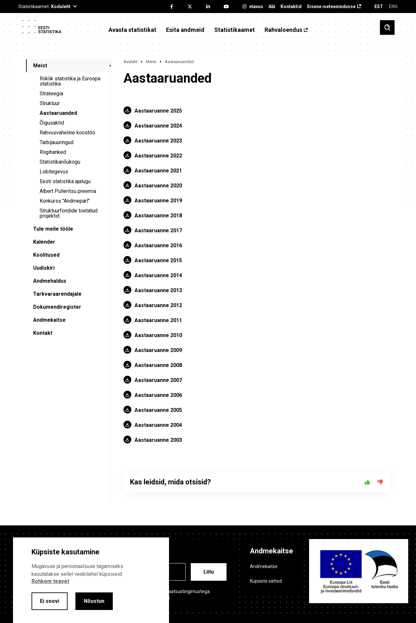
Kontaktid (291, 6)
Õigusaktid (52, 123)
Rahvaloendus (283, 30)
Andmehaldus (49, 281)
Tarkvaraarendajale (57, 294)
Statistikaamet (234, 30)
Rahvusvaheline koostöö (67, 132)
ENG (393, 6)
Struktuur (50, 103)
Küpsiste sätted (266, 581)
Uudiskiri (44, 268)
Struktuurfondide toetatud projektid (69, 213)
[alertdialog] (91, 580)
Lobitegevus (54, 172)
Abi (271, 6)
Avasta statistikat (132, 30)
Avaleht (130, 61)
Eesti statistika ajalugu (65, 181)
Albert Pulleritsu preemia (68, 191)
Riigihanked (53, 152)
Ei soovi (49, 601)
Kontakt (42, 333)
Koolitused (46, 255)
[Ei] (380, 482)
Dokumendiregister (57, 307)
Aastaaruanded (58, 113)
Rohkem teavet (50, 581)
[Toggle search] (387, 27)
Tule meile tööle (53, 229)
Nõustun (94, 601)
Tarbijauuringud (56, 142)
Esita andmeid (185, 30)
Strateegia (51, 93)
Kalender (44, 242)
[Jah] (367, 482)
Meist (40, 65)
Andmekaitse (49, 320)
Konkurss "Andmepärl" (65, 201)
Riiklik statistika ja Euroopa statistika (70, 81)
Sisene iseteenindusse (331, 6)
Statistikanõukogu (60, 162)
